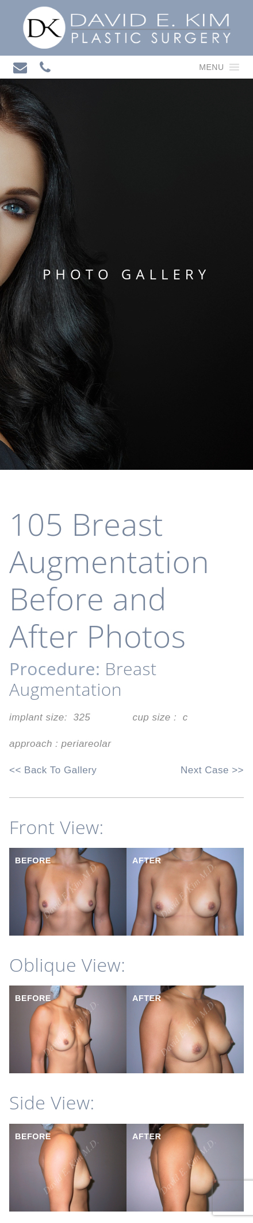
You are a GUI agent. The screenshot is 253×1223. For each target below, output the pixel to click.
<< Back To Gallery (53, 770)
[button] (211, 67)
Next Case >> (212, 770)
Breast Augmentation (82, 679)
